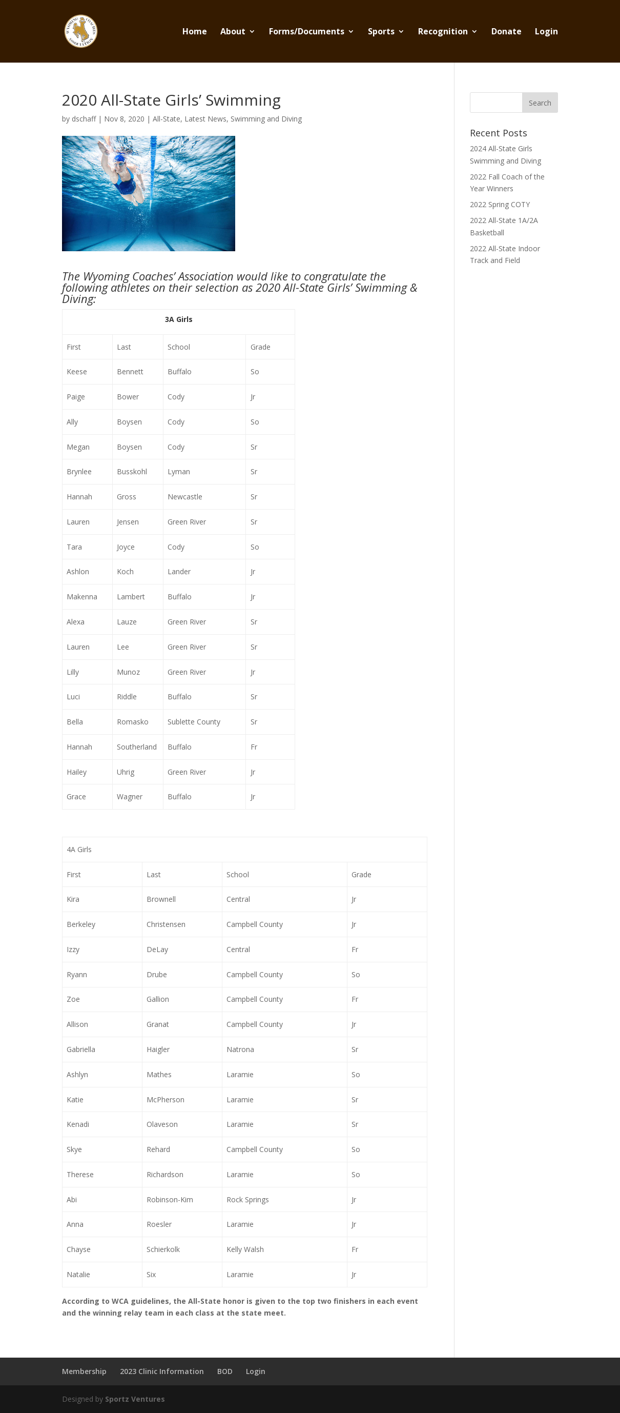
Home (194, 32)
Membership (84, 1371)
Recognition (443, 32)
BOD (225, 1371)
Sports (381, 32)
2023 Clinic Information (162, 1371)
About (232, 32)
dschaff (84, 119)
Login (546, 32)
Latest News (205, 119)
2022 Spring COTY (500, 204)
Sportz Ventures (135, 1399)
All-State (166, 119)
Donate (506, 32)
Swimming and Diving (266, 119)
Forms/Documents (306, 32)
